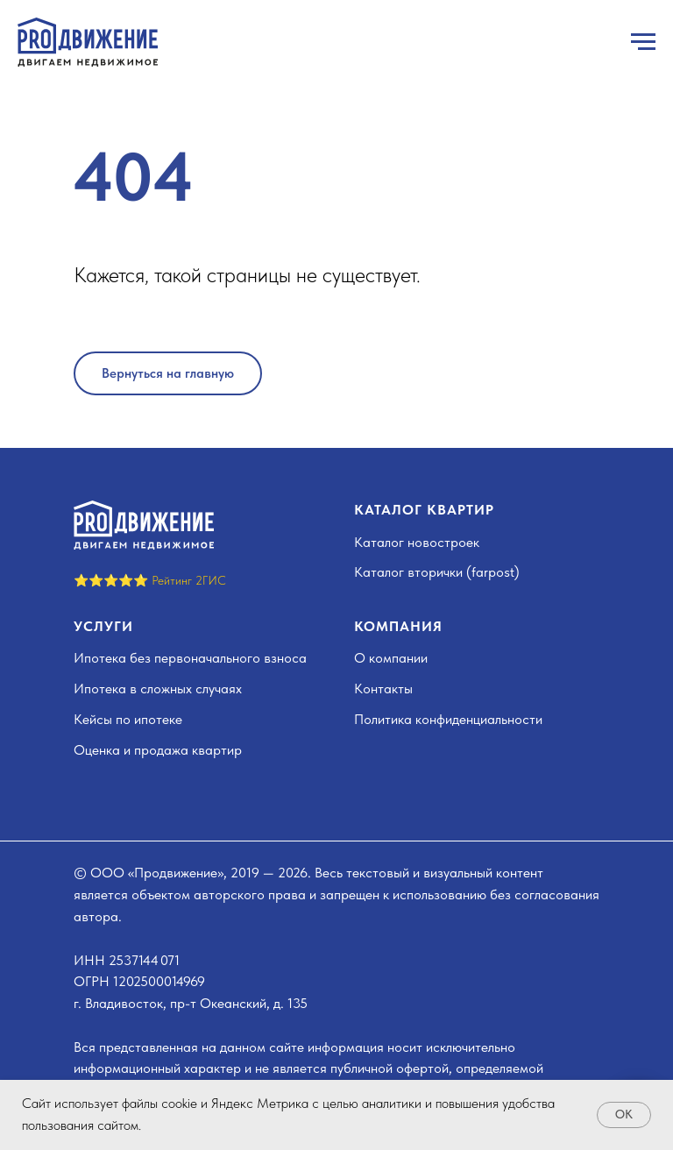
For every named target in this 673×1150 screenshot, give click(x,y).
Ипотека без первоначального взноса (190, 658)
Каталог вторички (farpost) (437, 572)
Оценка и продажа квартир (158, 750)
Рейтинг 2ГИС (189, 580)
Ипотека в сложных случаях (158, 688)
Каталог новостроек (416, 542)
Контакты (383, 688)
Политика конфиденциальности (448, 719)
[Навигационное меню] (643, 42)
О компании (391, 658)
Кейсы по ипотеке (128, 719)
